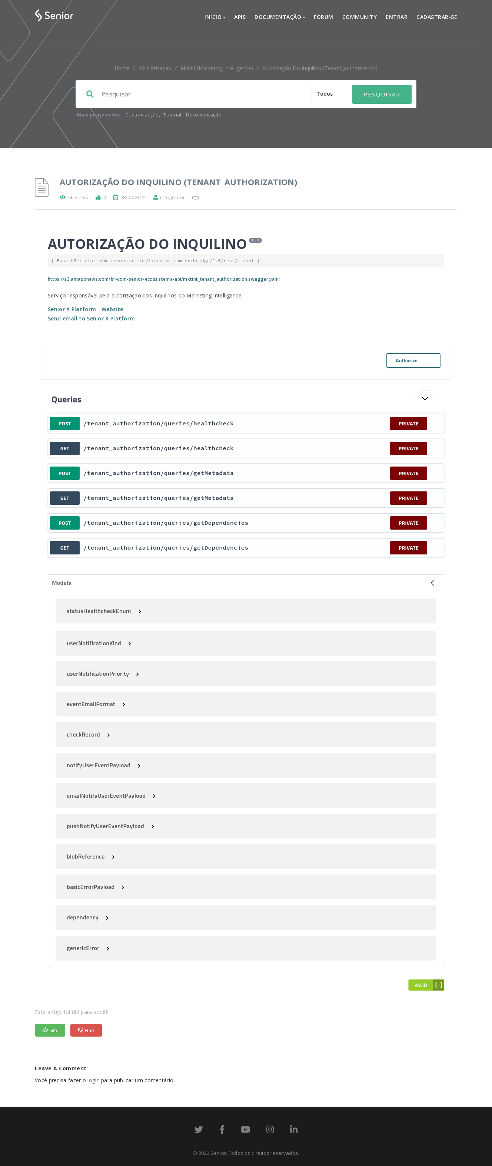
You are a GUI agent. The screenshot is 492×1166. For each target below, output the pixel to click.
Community (359, 16)
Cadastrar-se (436, 16)
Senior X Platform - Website (85, 309)
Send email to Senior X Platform (91, 318)
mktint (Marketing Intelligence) (216, 68)
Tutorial (172, 114)
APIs (240, 16)
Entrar (397, 16)
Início (215, 16)
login (93, 1080)
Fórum (323, 16)
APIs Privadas (155, 68)
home (121, 68)
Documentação (280, 16)
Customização (142, 114)
